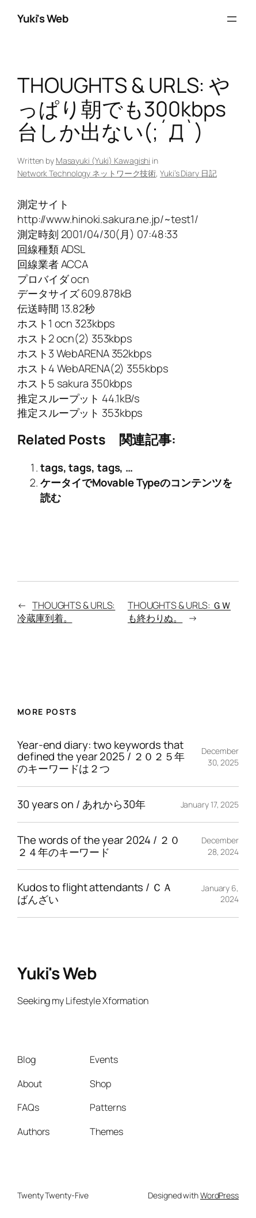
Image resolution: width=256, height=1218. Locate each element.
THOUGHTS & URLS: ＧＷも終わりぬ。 (179, 612)
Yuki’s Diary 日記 (188, 173)
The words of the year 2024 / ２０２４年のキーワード (98, 846)
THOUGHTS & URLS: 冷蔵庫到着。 (66, 612)
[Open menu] (232, 19)
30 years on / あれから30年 (81, 804)
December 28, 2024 (220, 846)
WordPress (219, 1195)
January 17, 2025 (210, 804)
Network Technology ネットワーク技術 (86, 173)
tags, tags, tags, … (86, 467)
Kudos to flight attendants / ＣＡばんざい (95, 893)
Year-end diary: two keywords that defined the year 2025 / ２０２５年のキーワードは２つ (101, 757)
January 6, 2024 (220, 894)
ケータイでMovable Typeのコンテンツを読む (136, 490)
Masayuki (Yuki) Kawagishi (103, 160)
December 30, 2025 (220, 756)
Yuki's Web (42, 18)
